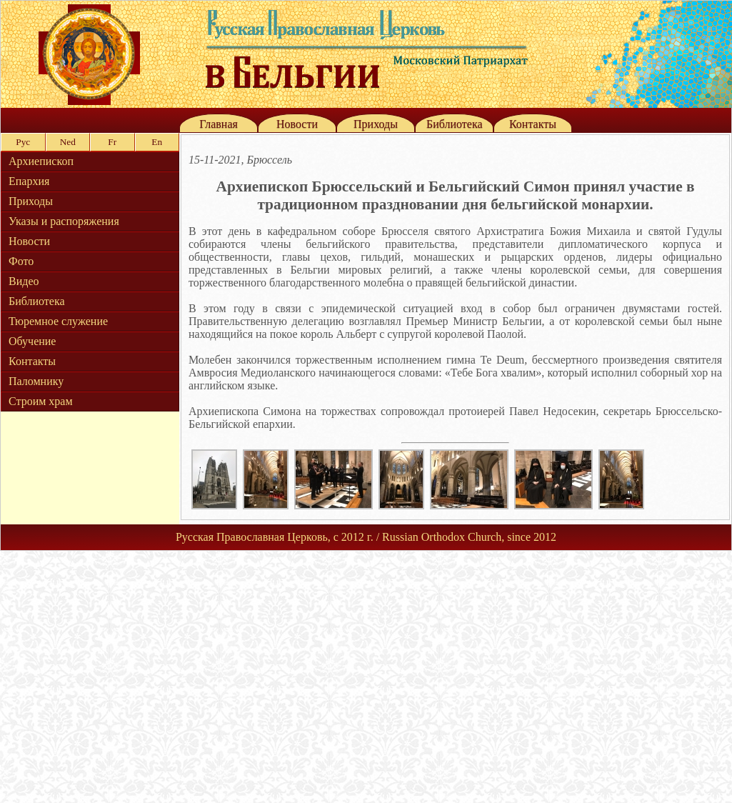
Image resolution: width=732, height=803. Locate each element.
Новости (297, 124)
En (156, 141)
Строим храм (41, 401)
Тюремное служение (58, 321)
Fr (112, 141)
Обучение (32, 341)
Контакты (532, 124)
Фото (21, 261)
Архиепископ (41, 161)
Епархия (29, 181)
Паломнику (36, 381)
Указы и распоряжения (64, 221)
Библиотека (454, 124)
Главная (218, 124)
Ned (68, 141)
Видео (24, 281)
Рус (23, 141)
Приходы (376, 124)
